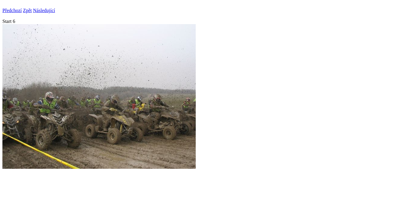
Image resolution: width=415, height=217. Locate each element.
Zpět (27, 10)
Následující (44, 10)
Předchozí (12, 10)
